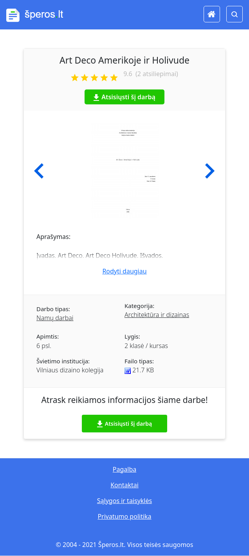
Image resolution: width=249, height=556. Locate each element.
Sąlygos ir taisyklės (124, 500)
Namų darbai (55, 318)
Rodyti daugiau (124, 271)
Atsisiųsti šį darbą (124, 97)
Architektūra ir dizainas (157, 314)
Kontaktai (124, 485)
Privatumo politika (124, 516)
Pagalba (124, 469)
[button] (39, 171)
